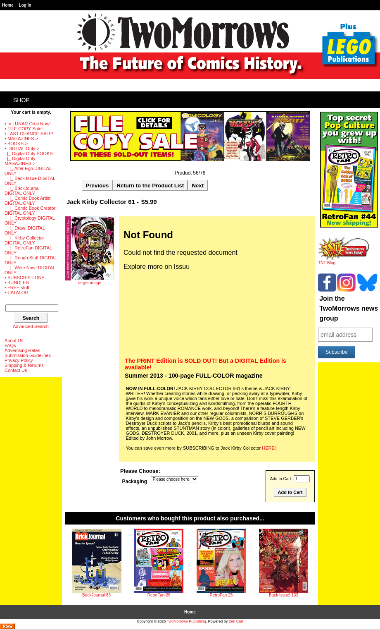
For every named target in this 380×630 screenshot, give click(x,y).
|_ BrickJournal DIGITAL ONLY (22, 191)
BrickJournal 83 (96, 595)
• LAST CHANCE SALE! (29, 133)
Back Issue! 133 (283, 595)
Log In (25, 5)
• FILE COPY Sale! (24, 128)
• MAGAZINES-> (21, 138)
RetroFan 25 (221, 595)
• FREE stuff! (18, 287)
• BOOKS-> (16, 143)
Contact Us (16, 370)
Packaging (134, 481)
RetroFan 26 (159, 595)
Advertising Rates (22, 350)
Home (8, 5)
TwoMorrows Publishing (186, 621)
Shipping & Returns (24, 365)
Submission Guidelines (28, 355)
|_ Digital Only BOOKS (29, 153)
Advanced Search (31, 326)
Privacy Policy (19, 360)
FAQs (10, 345)
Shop (21, 100)
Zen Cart (236, 621)
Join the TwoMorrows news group (348, 308)
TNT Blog (344, 261)
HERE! (269, 448)
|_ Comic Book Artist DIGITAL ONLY (27, 201)
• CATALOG (16, 292)
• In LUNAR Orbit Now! (27, 123)
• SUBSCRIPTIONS (25, 277)
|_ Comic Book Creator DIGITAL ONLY (30, 211)
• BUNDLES (17, 282)
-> (22, 148)
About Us (14, 340)
